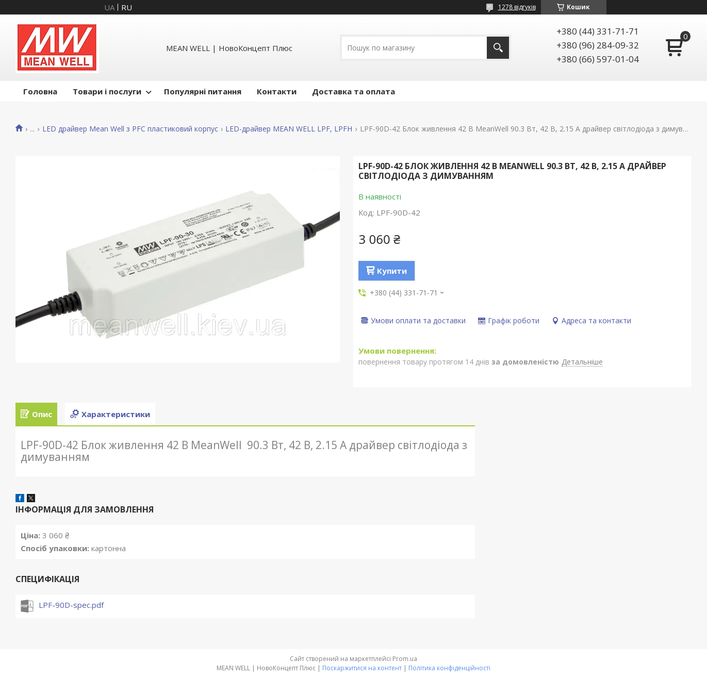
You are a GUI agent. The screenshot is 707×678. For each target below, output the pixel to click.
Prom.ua (404, 658)
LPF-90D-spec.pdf (71, 605)
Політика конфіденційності (449, 668)
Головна (40, 91)
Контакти (277, 91)
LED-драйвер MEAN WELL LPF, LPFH (288, 129)
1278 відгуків (517, 7)
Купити (392, 271)
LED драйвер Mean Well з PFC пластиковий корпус (130, 129)
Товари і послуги (107, 91)
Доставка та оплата (353, 91)
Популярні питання (202, 91)
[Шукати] (498, 48)
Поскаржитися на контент (362, 668)
